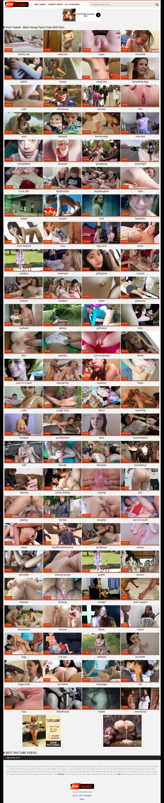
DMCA (82, 799)
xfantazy (60, 774)
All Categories (72, 4)
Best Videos (40, 4)
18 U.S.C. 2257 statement (81, 796)
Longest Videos (55, 4)
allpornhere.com (13, 758)
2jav (119, 774)
